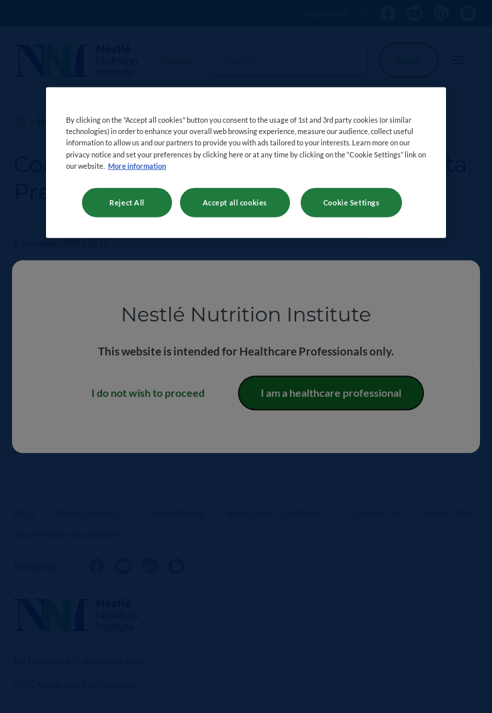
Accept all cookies (235, 201)
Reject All (127, 201)
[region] (246, 162)
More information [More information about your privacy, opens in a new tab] (137, 165)
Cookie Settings (351, 201)
